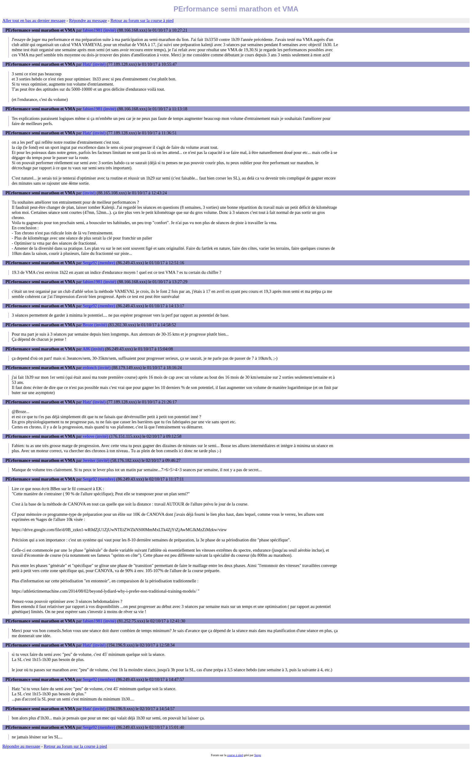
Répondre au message (88, 20)
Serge (257, 755)
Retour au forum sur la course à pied (142, 20)
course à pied (235, 755)
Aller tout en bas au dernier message (33, 20)
